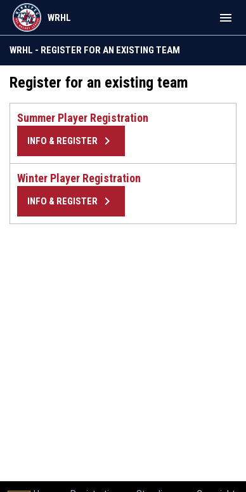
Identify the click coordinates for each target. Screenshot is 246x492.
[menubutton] (225, 17)
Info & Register (71, 141)
